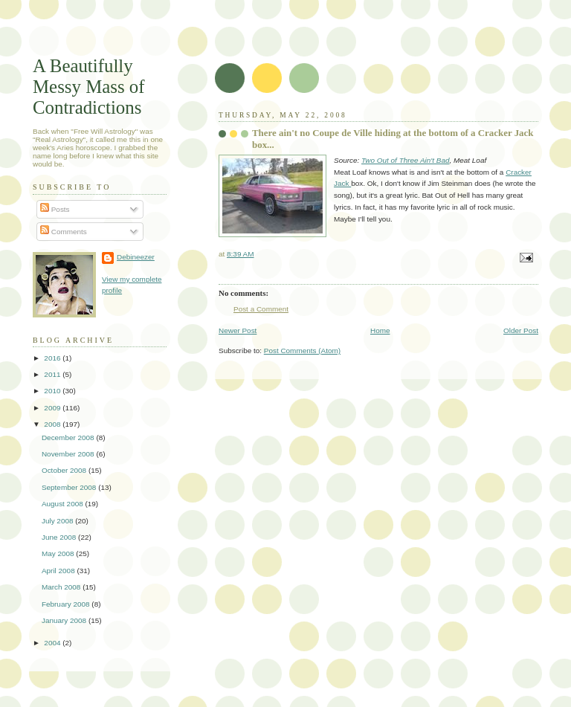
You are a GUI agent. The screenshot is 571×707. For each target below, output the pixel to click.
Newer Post (238, 330)
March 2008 (62, 587)
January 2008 (65, 620)
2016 (53, 358)
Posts (55, 209)
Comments (63, 231)
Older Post (520, 330)
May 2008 (59, 553)
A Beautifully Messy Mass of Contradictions (89, 86)
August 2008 (64, 504)
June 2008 (60, 537)
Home (380, 330)
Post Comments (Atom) (302, 350)
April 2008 (59, 570)
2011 (53, 374)
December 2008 (69, 437)
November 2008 (69, 454)
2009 (53, 408)
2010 (53, 391)
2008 (53, 424)
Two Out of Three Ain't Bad (405, 160)
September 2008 (70, 487)
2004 (53, 643)
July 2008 (58, 521)
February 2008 (66, 604)
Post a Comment (260, 309)
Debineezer (136, 257)
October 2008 (65, 470)
